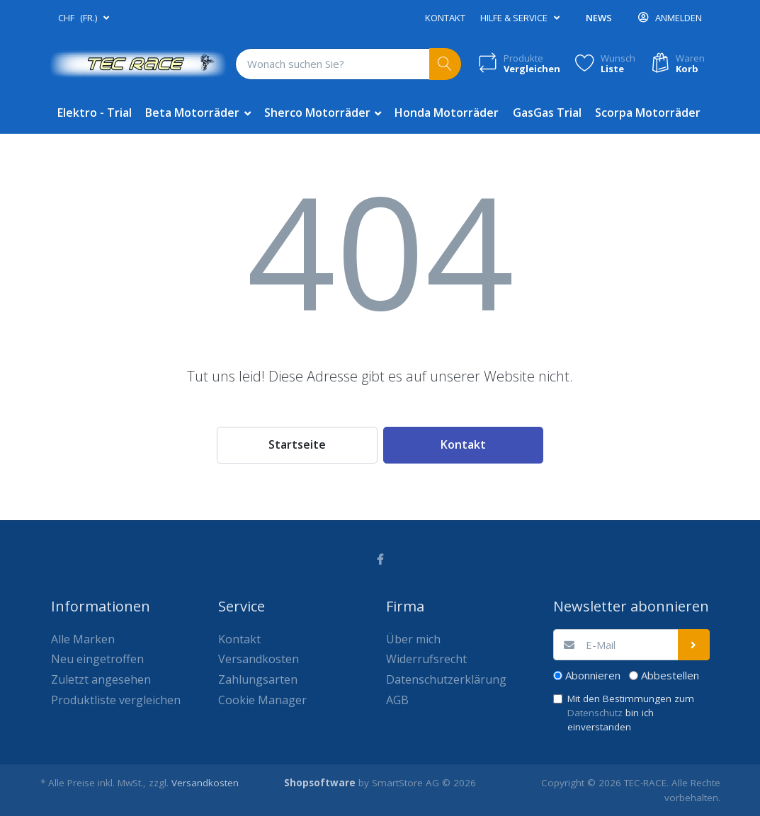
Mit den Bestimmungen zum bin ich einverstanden (630, 713)
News (599, 17)
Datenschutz (595, 712)
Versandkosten (205, 782)
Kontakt (445, 17)
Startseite (297, 444)
